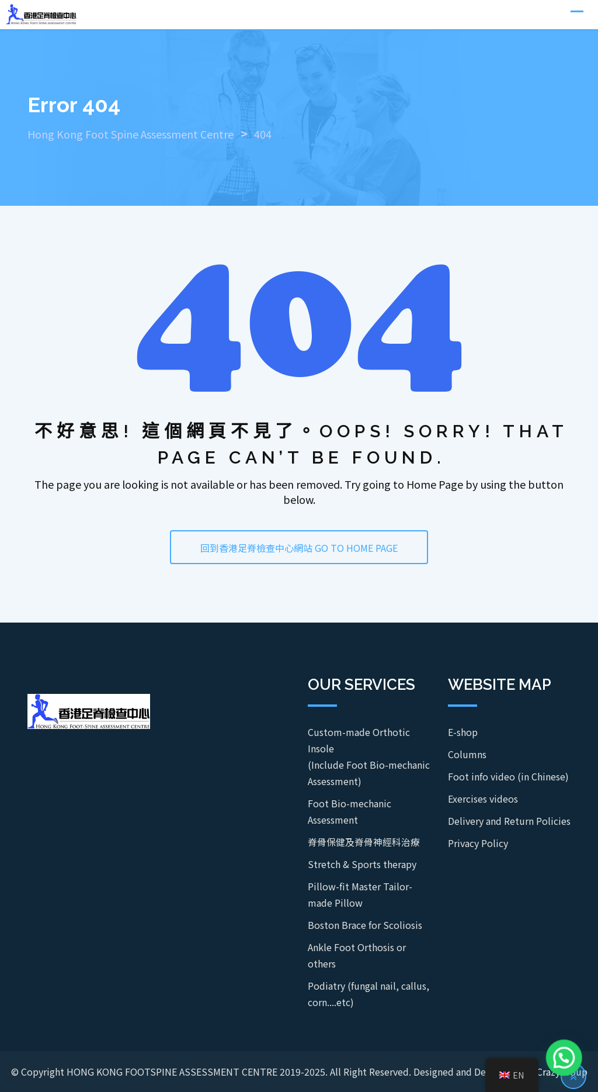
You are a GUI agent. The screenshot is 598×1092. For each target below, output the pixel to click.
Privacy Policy (478, 843)
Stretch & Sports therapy (362, 864)
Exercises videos (483, 799)
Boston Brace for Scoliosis (365, 925)
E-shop (463, 732)
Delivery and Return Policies (509, 821)
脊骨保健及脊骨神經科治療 (364, 842)
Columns (467, 754)
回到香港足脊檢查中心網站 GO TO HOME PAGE (299, 548)
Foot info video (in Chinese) (508, 776)
